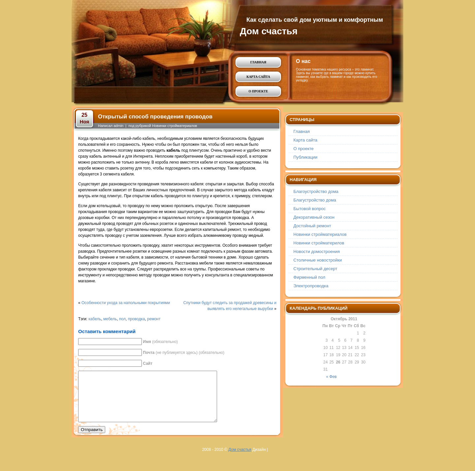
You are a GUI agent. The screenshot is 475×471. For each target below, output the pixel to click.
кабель (94, 319)
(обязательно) (160, 341)
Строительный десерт (315, 268)
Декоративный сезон (314, 217)
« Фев (331, 376)
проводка (136, 319)
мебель (110, 319)
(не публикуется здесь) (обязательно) (183, 352)
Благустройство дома (315, 200)
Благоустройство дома (316, 191)
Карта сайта (258, 76)
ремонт (153, 319)
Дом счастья (269, 31)
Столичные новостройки (318, 260)
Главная (258, 62)
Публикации (306, 157)
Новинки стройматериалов (174, 126)
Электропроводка (311, 285)
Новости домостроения (317, 251)
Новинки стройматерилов (319, 242)
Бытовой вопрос (310, 208)
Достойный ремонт (312, 225)
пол (122, 319)
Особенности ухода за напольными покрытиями (125, 302)
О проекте (258, 91)
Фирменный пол (310, 277)
